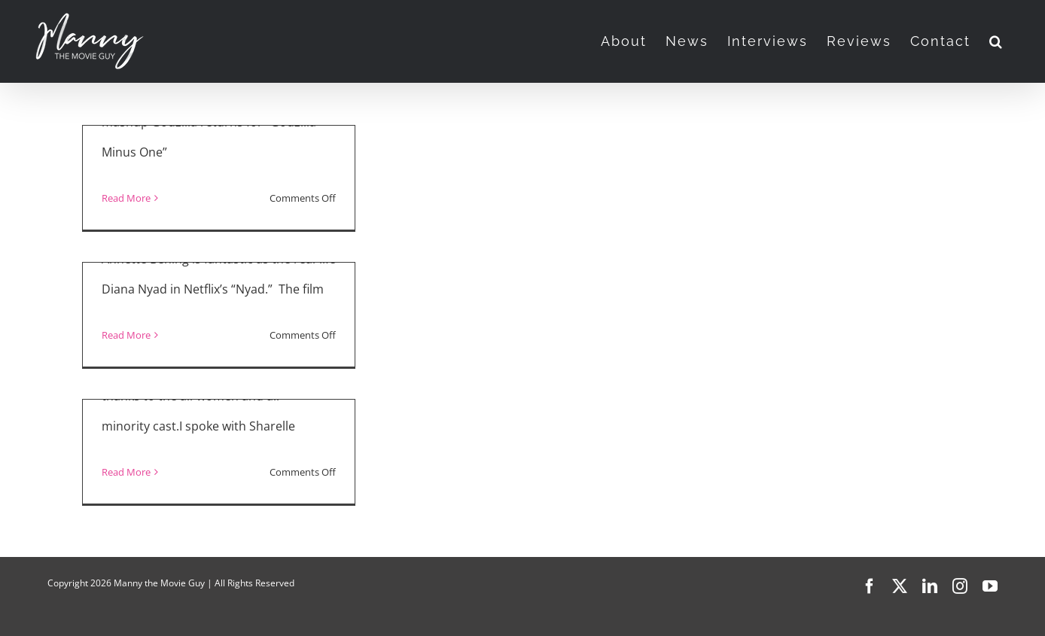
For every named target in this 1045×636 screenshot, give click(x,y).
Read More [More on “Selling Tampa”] (126, 472)
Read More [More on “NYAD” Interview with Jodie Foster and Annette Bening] (126, 335)
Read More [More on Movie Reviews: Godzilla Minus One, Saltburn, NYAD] (126, 198)
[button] (996, 41)
